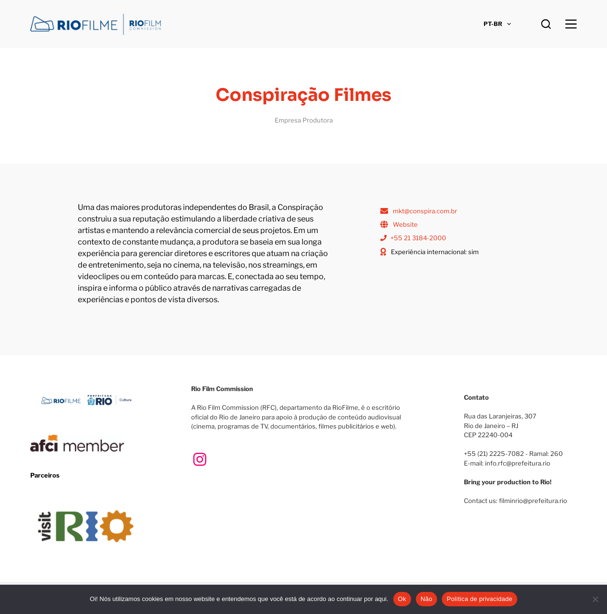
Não (427, 598)
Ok (402, 598)
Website (405, 224)
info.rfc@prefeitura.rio (517, 463)
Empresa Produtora (304, 120)
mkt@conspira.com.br (425, 211)
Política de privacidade (479, 598)
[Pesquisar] (546, 24)
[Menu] (571, 24)
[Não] (595, 599)
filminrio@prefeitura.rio (533, 500)
